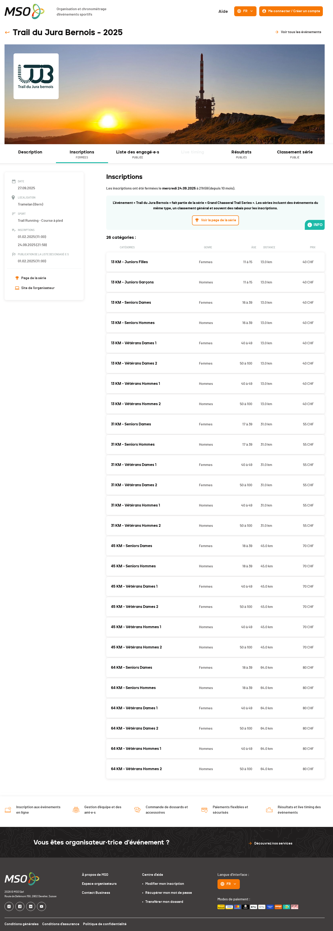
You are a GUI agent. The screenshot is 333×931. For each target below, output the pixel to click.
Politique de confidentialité (103, 924)
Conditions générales (21, 924)
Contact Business (97, 892)
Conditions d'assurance (60, 924)
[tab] (30, 153)
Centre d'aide (153, 874)
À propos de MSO (96, 874)
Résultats (241, 155)
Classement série (295, 155)
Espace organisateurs (100, 883)
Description (30, 152)
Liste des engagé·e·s (138, 155)
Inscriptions (82, 155)
